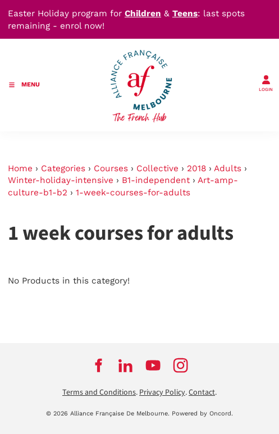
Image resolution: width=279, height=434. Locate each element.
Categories (63, 168)
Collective (157, 168)
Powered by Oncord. (202, 413)
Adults (227, 168)
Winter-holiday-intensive (60, 180)
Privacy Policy (162, 392)
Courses (111, 168)
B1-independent (156, 180)
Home (20, 168)
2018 (196, 168)
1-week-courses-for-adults (133, 193)
